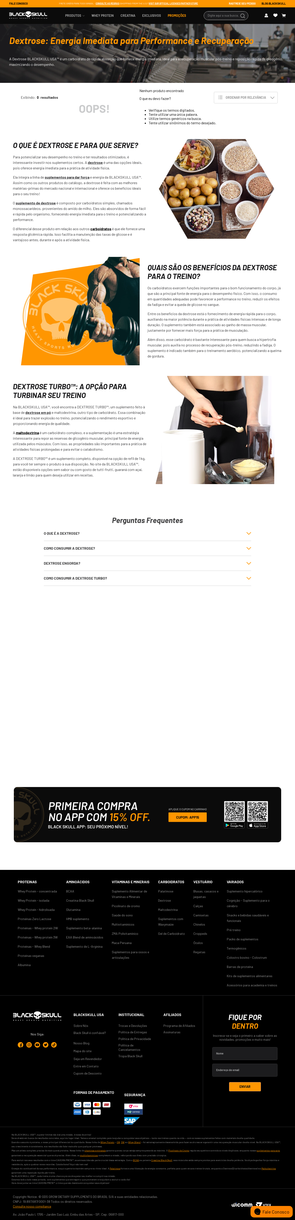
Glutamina (73, 910)
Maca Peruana (122, 943)
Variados (235, 882)
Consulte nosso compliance (32, 1206)
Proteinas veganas (31, 956)
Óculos (198, 943)
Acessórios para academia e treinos (252, 985)
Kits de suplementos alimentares (249, 976)
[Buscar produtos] (243, 16)
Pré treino (234, 930)
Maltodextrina (168, 910)
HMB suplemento (77, 919)
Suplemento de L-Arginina (84, 946)
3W (122, 1142)
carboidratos (100, 229)
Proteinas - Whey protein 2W (38, 928)
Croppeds (200, 933)
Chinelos (199, 924)
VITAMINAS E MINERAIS (131, 882)
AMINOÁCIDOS (78, 882)
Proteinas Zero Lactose (34, 919)
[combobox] (226, 15)
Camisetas (201, 915)
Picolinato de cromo (126, 906)
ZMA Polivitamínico (125, 933)
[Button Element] (268, 15)
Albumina (24, 965)
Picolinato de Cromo (178, 1150)
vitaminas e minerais (95, 1150)
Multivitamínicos (123, 924)
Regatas (199, 952)
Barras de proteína (240, 967)
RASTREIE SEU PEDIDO (242, 3)
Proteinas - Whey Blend (34, 946)
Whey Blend (134, 1142)
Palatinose (165, 891)
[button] (147, 533)
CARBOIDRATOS (171, 882)
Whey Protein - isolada (33, 900)
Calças (198, 906)
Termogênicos (236, 948)
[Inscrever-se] (245, 1086)
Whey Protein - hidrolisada (36, 910)
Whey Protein (107, 1142)
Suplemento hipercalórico (245, 891)
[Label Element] (244, 1053)
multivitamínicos (89, 1155)
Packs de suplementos (242, 939)
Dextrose (164, 900)
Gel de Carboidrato (171, 933)
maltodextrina (27, 432)
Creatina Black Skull (80, 900)
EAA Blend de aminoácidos (84, 937)
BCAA (70, 891)
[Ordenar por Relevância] (246, 97)
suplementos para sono (268, 1150)
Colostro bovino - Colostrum (247, 957)
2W (118, 1142)
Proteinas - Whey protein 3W (38, 937)
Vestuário (202, 882)
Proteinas (27, 882)
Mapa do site (82, 1051)
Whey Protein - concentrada (37, 891)
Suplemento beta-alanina (84, 928)
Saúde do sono (122, 915)
